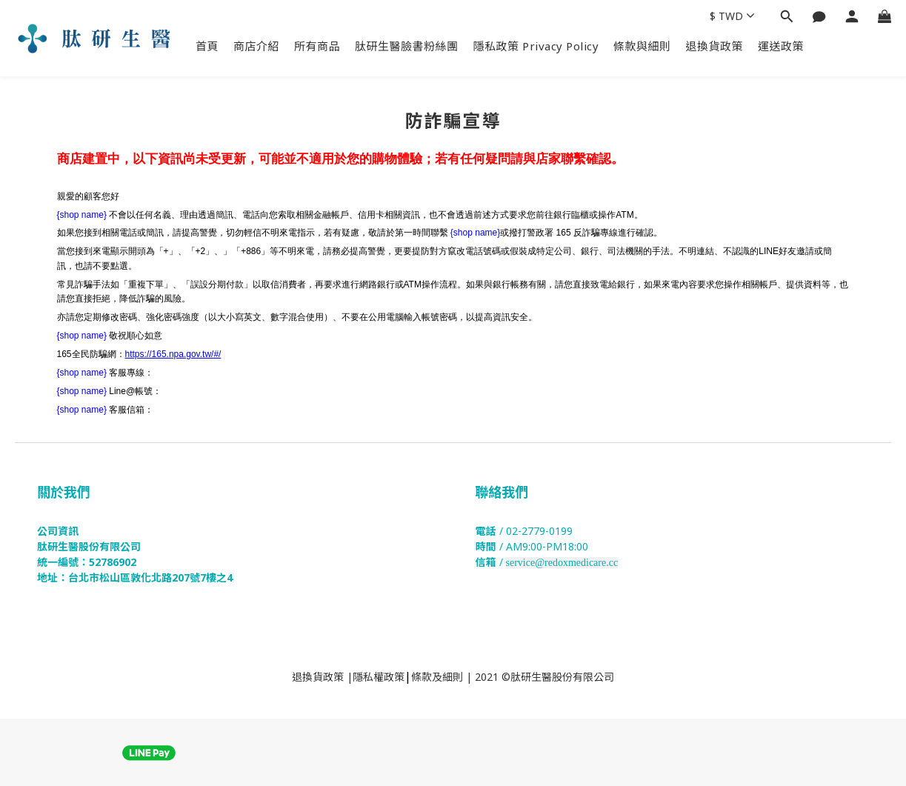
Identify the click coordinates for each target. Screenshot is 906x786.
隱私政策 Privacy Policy (536, 46)
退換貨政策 (715, 46)
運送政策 (781, 46)
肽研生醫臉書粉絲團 (407, 46)
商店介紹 (256, 46)
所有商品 (317, 46)
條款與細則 (642, 46)
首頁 (207, 46)
